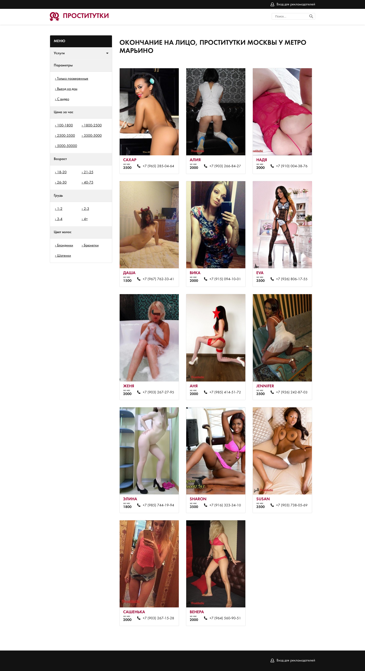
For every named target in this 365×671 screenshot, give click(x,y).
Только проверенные (72, 79)
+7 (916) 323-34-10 (225, 505)
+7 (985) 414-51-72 (225, 392)
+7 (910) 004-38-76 (292, 166)
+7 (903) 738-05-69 (292, 505)
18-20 (62, 172)
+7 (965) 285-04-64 (158, 166)
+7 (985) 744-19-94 (158, 505)
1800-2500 (93, 125)
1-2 (59, 209)
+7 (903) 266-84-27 (225, 166)
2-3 (86, 209)
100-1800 (65, 125)
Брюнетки (91, 245)
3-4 (59, 219)
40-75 (88, 182)
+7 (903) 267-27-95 (158, 392)
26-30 (62, 182)
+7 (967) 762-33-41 (158, 279)
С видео (63, 99)
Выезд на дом (67, 89)
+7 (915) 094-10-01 (225, 279)
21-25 (88, 172)
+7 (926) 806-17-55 (292, 279)
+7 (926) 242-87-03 (292, 392)
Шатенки (64, 256)
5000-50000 (67, 146)
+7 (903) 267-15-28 (158, 618)
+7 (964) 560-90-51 (225, 618)
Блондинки (65, 245)
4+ (86, 219)
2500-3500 (66, 136)
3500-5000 (93, 136)
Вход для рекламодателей (296, 4)
